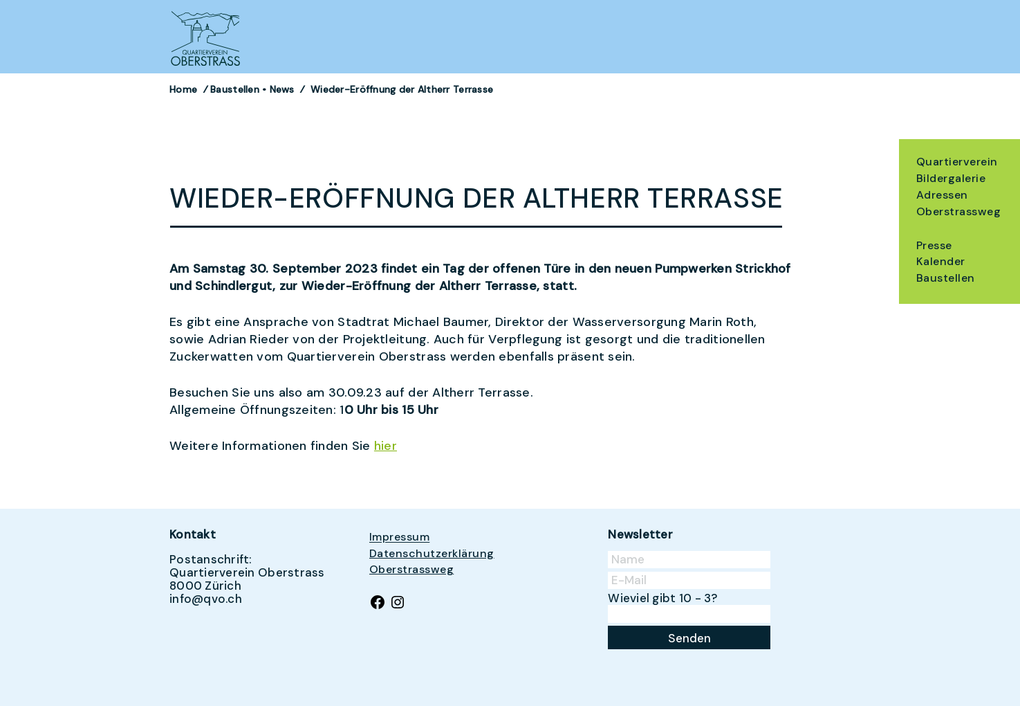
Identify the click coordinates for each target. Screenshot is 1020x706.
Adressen (942, 195)
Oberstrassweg (958, 211)
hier (385, 445)
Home (183, 89)
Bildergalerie (950, 178)
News (282, 89)
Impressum (399, 537)
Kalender (940, 261)
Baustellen (945, 278)
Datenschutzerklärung (431, 553)
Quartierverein (957, 161)
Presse (934, 245)
